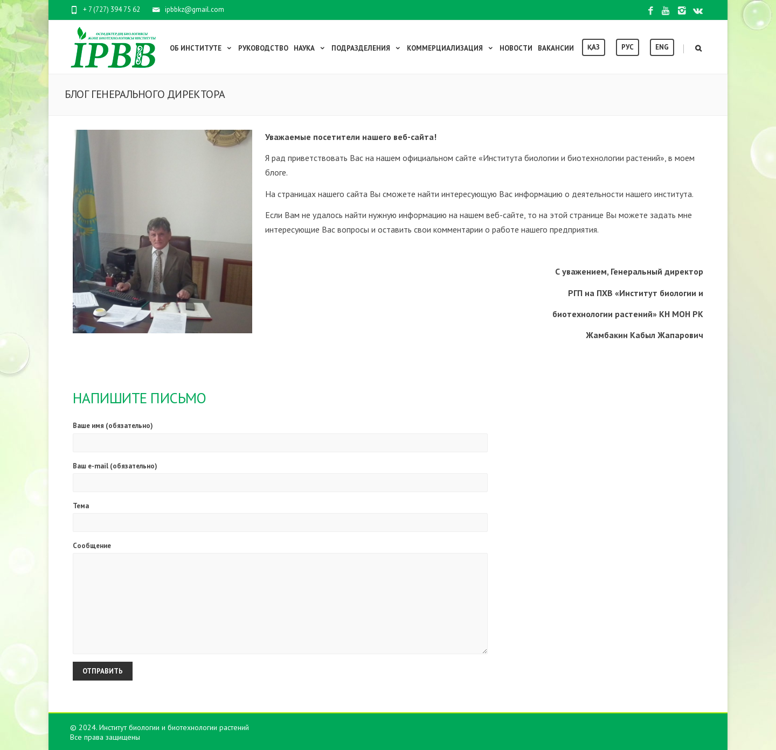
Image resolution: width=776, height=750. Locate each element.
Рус (627, 47)
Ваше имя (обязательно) (280, 436)
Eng (662, 47)
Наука (310, 48)
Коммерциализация (450, 48)
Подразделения (366, 48)
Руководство (263, 48)
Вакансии (556, 48)
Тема (280, 516)
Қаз (593, 47)
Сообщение (280, 597)
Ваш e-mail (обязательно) (280, 476)
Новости (516, 48)
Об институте (201, 48)
